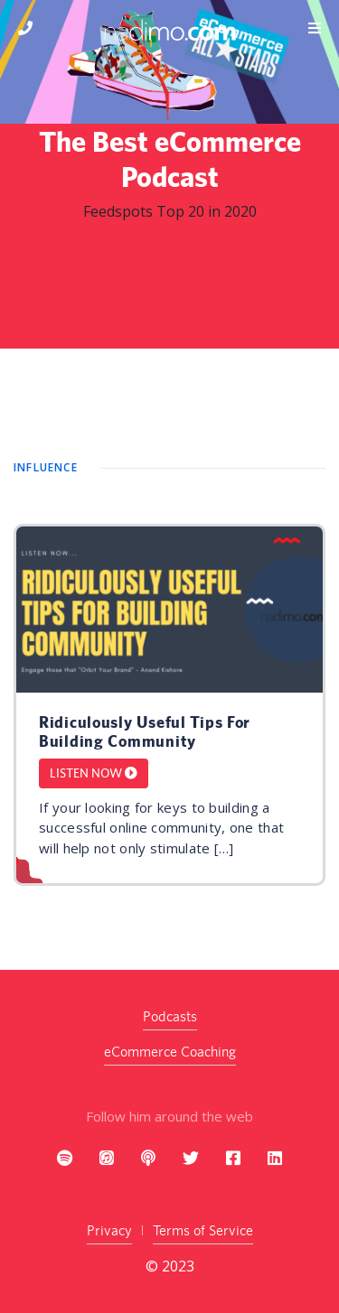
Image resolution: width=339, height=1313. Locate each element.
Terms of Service (203, 1230)
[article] (169, 705)
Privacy (109, 1230)
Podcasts (170, 1016)
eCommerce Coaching (170, 1051)
